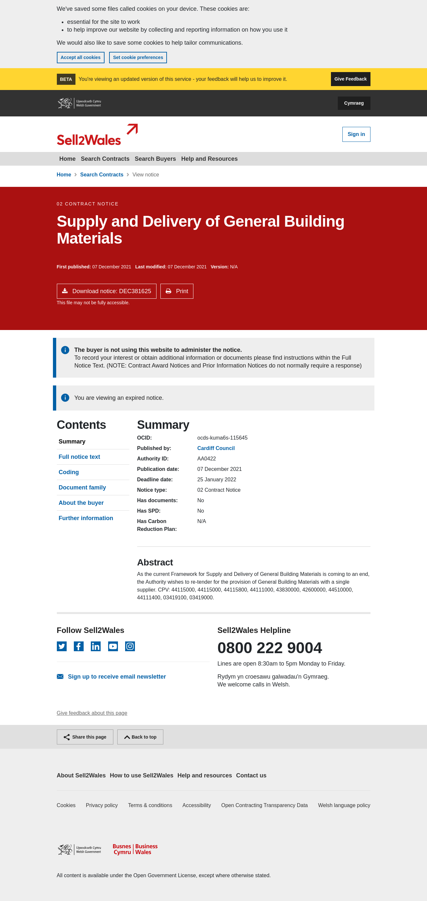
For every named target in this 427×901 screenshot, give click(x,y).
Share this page (85, 737)
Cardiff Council (216, 448)
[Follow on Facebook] (79, 646)
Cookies (66, 805)
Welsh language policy (344, 805)
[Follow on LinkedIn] (96, 646)
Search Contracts (105, 159)
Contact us (251, 775)
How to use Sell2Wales (141, 775)
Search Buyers (155, 159)
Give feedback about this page (92, 713)
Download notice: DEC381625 (111, 291)
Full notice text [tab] (79, 457)
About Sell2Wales (81, 775)
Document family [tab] (82, 487)
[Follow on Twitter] (62, 646)
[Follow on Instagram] (130, 646)
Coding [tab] (69, 472)
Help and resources (204, 775)
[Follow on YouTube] (113, 646)
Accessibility (197, 805)
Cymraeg (354, 103)
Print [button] (181, 291)
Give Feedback (351, 79)
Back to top (140, 737)
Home (67, 159)
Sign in (356, 134)
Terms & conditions (150, 805)
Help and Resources (209, 159)
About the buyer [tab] (81, 503)
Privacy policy (102, 805)
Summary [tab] (72, 441)
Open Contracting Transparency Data (264, 805)
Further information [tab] (86, 518)
